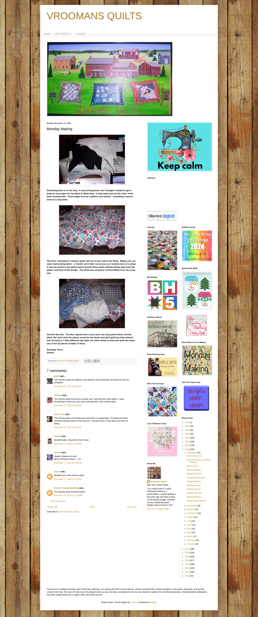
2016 (187, 553)
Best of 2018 (192, 466)
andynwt (134, 602)
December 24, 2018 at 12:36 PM (68, 495)
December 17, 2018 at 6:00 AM (67, 386)
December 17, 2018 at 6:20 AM (67, 405)
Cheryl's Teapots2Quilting (66, 488)
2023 (187, 430)
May (189, 529)
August (190, 517)
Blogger (153, 602)
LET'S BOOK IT (63, 33)
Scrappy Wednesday (196, 478)
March (190, 536)
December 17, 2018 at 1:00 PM (67, 444)
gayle (56, 376)
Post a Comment (58, 501)
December (192, 453)
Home (47, 33)
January (191, 544)
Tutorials (80, 33)
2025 (187, 422)
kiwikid (57, 436)
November (192, 505)
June (189, 525)
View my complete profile (158, 509)
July (189, 521)
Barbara (58, 395)
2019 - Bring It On (194, 456)
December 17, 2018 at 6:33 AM (67, 427)
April (189, 532)
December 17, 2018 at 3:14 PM (67, 479)
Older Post (131, 507)
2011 (187, 572)
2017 (187, 549)
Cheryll (57, 452)
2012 (187, 568)
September (192, 513)
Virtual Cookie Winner (196, 501)
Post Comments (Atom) (69, 512)
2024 (187, 426)
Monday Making (194, 470)
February (191, 540)
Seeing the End (193, 485)
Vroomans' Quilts (158, 481)
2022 (187, 434)
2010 (187, 576)
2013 (187, 564)
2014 (187, 560)
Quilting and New (194, 493)
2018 (187, 449)
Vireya (57, 471)
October (191, 509)
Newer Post (53, 507)
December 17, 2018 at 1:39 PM (67, 463)
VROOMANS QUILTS (94, 15)
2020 (187, 442)
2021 (187, 438)
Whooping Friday (194, 474)
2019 (187, 445)
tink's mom (59, 414)
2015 (187, 556)
